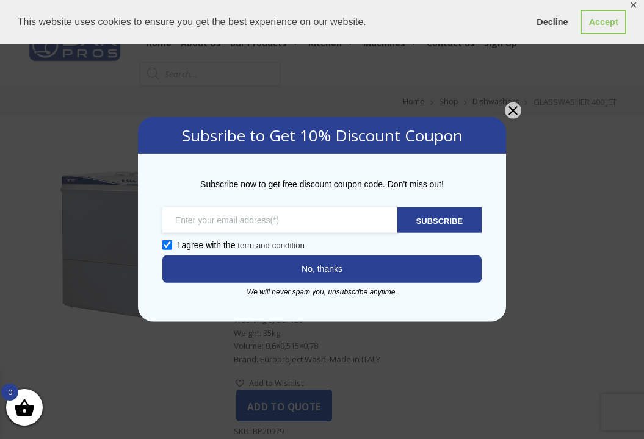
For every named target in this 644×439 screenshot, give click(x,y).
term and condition (265, 245)
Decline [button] (552, 22)
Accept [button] (603, 22)
